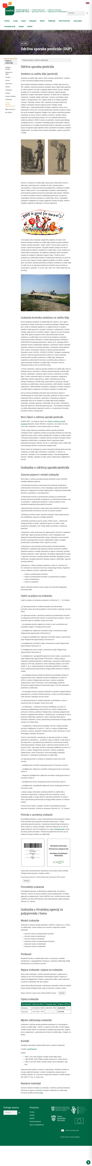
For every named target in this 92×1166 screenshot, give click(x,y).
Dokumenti (32, 21)
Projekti (7, 93)
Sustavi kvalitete (10, 96)
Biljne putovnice (10, 109)
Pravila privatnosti (35, 1121)
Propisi (23, 21)
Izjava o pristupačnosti (37, 1125)
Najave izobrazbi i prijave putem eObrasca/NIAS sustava (38, 993)
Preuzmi (26, 881)
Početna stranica (27, 60)
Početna (7, 21)
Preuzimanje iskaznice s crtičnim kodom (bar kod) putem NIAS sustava (43, 877)
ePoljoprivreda (59, 829)
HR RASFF (8, 112)
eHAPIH (29, 26)
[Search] (87, 13)
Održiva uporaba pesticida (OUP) (10, 104)
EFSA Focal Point (64, 21)
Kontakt (21, 26)
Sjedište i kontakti (8, 68)
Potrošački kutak (9, 26)
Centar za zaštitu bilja (41, 60)
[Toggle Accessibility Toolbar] (88, 1162)
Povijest (7, 77)
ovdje (41, 1093)
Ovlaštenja (8, 99)
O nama (15, 21)
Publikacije (51, 21)
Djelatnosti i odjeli (9, 73)
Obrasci (42, 21)
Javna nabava (77, 21)
